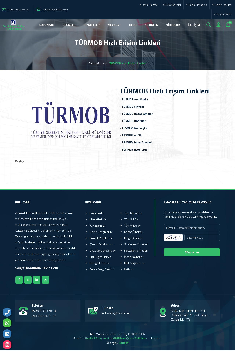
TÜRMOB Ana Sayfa (135, 100)
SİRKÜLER (151, 24)
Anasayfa (94, 64)
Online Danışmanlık (98, 232)
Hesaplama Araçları (134, 251)
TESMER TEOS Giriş (134, 150)
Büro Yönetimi (171, 5)
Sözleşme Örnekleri (134, 245)
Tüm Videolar (130, 226)
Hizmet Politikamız (98, 238)
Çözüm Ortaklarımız (99, 245)
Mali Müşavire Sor (133, 263)
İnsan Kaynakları (132, 257)
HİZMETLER (92, 24)
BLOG (133, 24)
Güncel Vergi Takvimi (99, 270)
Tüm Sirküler (129, 220)
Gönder (192, 253)
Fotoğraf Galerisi (97, 263)
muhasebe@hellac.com (55, 9)
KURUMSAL (46, 24)
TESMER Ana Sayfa (134, 128)
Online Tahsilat (221, 5)
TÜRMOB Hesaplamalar (137, 114)
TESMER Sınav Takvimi (137, 143)
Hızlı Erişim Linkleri (98, 257)
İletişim (126, 270)
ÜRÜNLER (68, 24)
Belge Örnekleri (131, 238)
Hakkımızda (94, 213)
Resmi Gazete (148, 5)
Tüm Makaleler (131, 213)
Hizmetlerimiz (95, 220)
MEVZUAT (114, 24)
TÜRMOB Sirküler (133, 107)
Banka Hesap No (196, 5)
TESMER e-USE (132, 136)
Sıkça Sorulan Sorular (100, 251)
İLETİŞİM (194, 24)
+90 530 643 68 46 (17, 9)
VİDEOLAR (173, 24)
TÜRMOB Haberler (134, 121)
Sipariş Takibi (222, 14)
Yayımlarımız (95, 226)
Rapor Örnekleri (131, 232)
